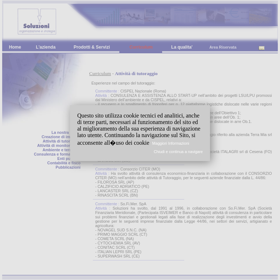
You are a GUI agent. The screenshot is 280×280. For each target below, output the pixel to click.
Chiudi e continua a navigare (178, 151)
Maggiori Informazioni (170, 143)
